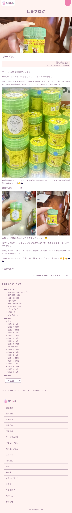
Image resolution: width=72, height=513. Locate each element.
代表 (9, 321)
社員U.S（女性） (64, 62)
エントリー (10, 455)
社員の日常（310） (15, 306)
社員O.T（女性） (14, 330)
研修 (7, 466)
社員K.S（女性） (14, 363)
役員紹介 (9, 414)
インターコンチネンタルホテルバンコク (50, 276)
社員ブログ (11, 390)
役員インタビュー (13, 443)
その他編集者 (13, 347)
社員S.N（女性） (14, 333)
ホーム (4, 390)
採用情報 (9, 431)
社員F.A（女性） (14, 358)
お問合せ (9, 502)
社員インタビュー (13, 449)
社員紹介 (9, 419)
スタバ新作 (9, 269)
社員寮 (8, 484)
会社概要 (9, 408)
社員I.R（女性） (14, 335)
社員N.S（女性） (14, 344)
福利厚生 (9, 461)
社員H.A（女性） (14, 341)
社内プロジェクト (13, 478)
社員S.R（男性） (14, 349)
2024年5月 (66, 65)
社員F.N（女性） (14, 338)
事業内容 (9, 425)
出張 (55, 65)
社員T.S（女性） (14, 369)
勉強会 (8, 472)
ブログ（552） (13, 309)
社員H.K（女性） (14, 361)
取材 (58, 65)
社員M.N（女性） (14, 352)
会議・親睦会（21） (15, 304)
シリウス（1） (13, 315)
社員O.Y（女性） (14, 327)
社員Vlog (9, 496)
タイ (61, 65)
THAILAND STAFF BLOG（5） (18, 292)
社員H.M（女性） (14, 366)
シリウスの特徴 (12, 437)
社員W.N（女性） (14, 372)
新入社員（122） (14, 295)
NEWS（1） (12, 312)
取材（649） (12, 301)
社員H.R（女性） (14, 355)
